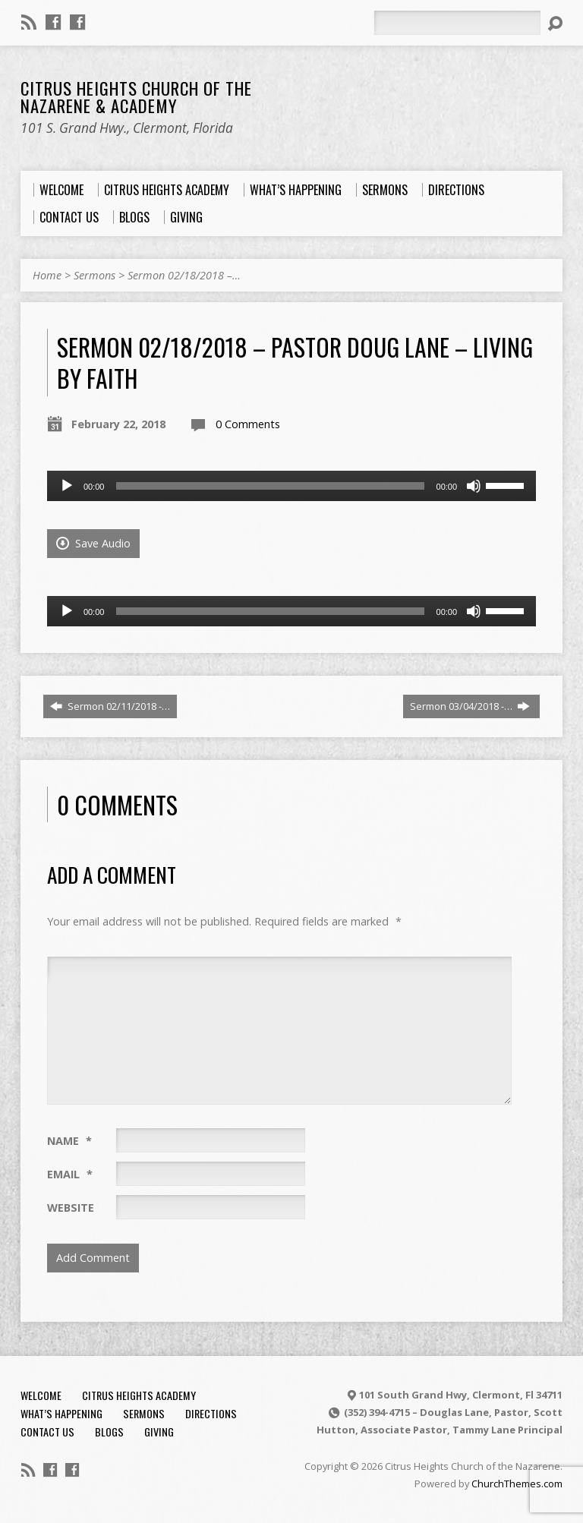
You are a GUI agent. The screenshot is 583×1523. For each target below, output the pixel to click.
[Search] (456, 23)
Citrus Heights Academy (139, 1395)
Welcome (40, 1395)
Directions (211, 1413)
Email (70, 1174)
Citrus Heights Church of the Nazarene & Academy (136, 96)
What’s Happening (61, 1413)
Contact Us (47, 1431)
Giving (159, 1431)
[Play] (66, 485)
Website (70, 1207)
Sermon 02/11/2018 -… (110, 706)
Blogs (109, 1431)
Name (69, 1141)
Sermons (94, 275)
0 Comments (248, 424)
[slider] (270, 486)
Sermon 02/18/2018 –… (184, 275)
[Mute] (473, 485)
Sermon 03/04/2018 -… (470, 706)
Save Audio (93, 543)
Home (47, 275)
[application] (291, 486)
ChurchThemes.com (517, 1483)
